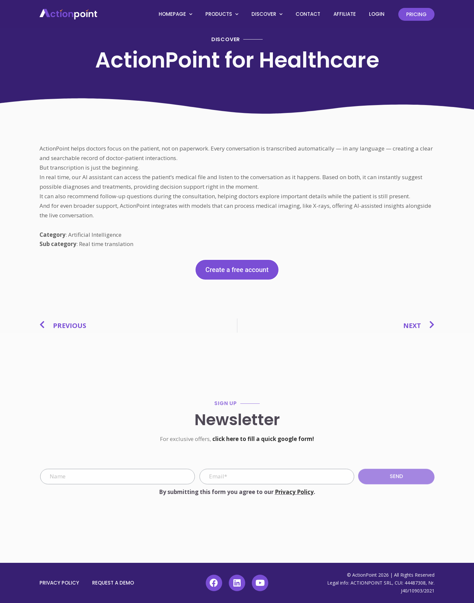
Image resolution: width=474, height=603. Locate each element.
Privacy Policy (294, 492)
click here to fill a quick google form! (263, 439)
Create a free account (237, 270)
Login (376, 14)
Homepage (175, 14)
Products (221, 14)
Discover (266, 14)
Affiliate (344, 14)
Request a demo (113, 582)
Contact (308, 14)
